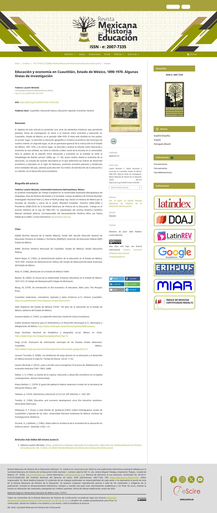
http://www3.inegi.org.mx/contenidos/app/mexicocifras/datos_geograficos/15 (51, 349)
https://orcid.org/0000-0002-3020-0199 (29, 93)
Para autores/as (160, 168)
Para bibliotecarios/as (163, 172)
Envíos (107, 54)
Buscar (192, 54)
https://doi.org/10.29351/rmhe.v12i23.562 (39, 102)
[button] (116, 279)
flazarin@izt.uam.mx (61, 217)
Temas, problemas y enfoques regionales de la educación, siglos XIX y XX (79, 445)
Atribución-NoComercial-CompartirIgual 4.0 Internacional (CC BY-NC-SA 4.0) (62, 499)
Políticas (118, 54)
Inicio (17, 63)
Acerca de (132, 54)
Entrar (186, 6)
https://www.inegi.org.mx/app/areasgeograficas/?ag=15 (41, 336)
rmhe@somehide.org (74, 474)
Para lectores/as (160, 164)
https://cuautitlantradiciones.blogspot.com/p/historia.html (42, 300)
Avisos (82, 54)
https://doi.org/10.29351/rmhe (124, 477)
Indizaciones (94, 54)
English (157, 139)
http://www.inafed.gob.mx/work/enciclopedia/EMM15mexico (66, 326)
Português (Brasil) (162, 144)
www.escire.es (187, 499)
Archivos (26, 63)
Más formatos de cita (119, 187)
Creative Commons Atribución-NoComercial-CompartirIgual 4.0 (125, 253)
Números (68, 54)
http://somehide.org (35, 474)
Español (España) (162, 135)
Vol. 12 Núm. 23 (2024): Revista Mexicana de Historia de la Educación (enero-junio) (67, 63)
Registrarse (173, 6)
